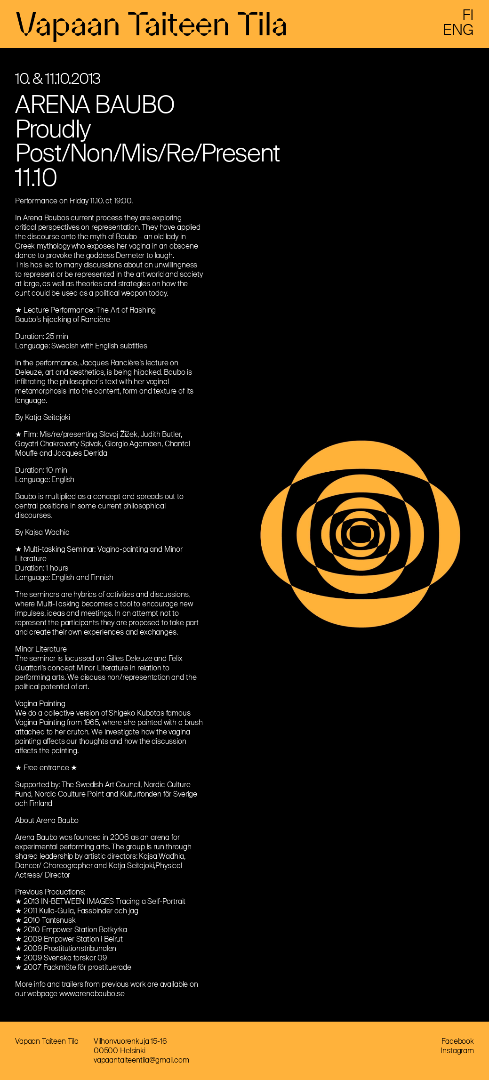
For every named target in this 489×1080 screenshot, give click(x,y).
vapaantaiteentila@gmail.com (141, 1060)
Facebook (457, 1041)
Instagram (457, 1051)
